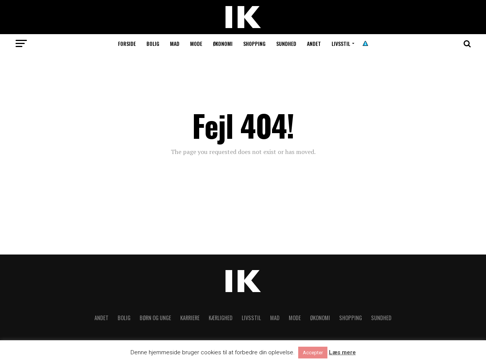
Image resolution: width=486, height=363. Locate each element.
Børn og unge (155, 318)
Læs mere (342, 352)
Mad (174, 43)
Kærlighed (221, 318)
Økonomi (223, 43)
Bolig (152, 43)
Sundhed (286, 43)
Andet (314, 43)
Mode (196, 43)
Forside (127, 43)
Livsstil (341, 43)
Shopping (254, 43)
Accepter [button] (313, 352)
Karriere (190, 318)
